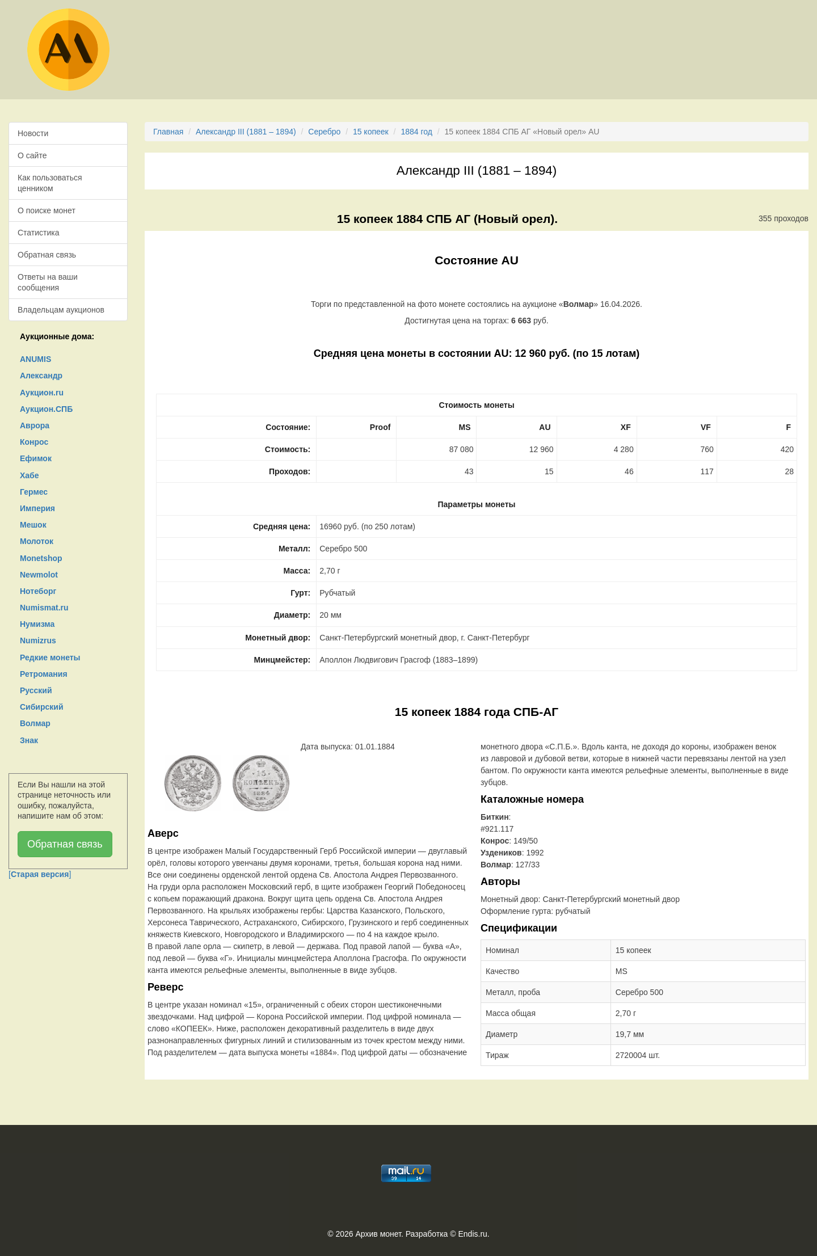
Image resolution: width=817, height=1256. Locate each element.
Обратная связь (47, 254)
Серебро (324, 131)
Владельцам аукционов (61, 309)
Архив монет (378, 1233)
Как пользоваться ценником (50, 182)
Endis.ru (472, 1233)
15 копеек (371, 131)
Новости (33, 133)
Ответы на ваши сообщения (48, 282)
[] (40, 874)
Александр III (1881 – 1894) (246, 131)
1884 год (416, 131)
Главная (168, 131)
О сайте (32, 155)
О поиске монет (46, 210)
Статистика (39, 232)
